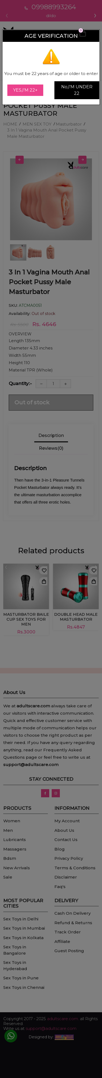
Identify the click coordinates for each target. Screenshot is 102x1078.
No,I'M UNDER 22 (76, 90)
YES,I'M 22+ (25, 90)
